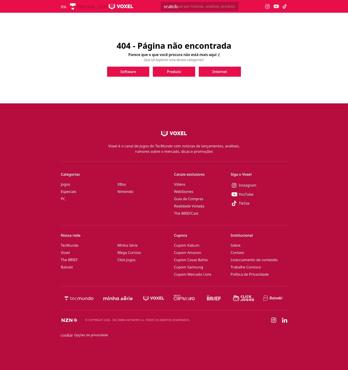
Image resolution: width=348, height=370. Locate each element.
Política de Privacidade (250, 274)
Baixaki (67, 267)
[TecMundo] (73, 6)
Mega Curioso (129, 252)
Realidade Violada (189, 206)
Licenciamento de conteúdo (254, 259)
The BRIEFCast (186, 213)
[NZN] (69, 320)
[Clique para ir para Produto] (174, 72)
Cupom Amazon (187, 252)
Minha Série (128, 245)
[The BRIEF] (213, 298)
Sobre (236, 245)
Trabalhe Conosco (246, 267)
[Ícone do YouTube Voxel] (276, 6)
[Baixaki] (273, 298)
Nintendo (125, 191)
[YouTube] (259, 194)
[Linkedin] (284, 320)
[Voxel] (153, 298)
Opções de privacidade (84, 335)
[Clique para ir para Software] (128, 72)
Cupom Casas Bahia (191, 259)
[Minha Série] (118, 298)
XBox (122, 184)
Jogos (65, 184)
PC (63, 198)
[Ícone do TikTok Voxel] (285, 6)
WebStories (183, 191)
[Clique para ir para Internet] (220, 72)
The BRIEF (69, 259)
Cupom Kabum (186, 245)
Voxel (65, 252)
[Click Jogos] (243, 298)
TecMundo (70, 245)
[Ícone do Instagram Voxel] (267, 6)
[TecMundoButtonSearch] (200, 6)
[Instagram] (259, 185)
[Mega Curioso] (184, 298)
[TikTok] (259, 203)
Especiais (68, 191)
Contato (237, 252)
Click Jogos (127, 259)
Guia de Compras (188, 198)
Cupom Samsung (188, 267)
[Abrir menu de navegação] (63, 6)
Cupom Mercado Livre (192, 274)
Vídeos (179, 184)
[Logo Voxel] (121, 6)
